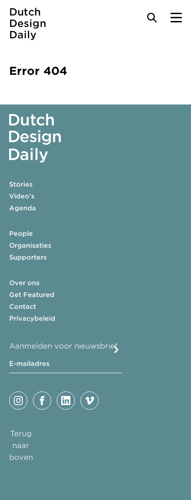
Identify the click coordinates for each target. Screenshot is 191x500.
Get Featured (31, 294)
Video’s (21, 196)
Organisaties (30, 245)
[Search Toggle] (152, 17)
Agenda (22, 208)
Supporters (28, 257)
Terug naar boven (20, 445)
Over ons (24, 282)
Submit (116, 349)
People (21, 233)
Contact (22, 306)
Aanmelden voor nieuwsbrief (63, 346)
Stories (20, 184)
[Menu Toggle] (176, 17)
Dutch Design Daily (27, 23)
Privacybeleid (32, 318)
